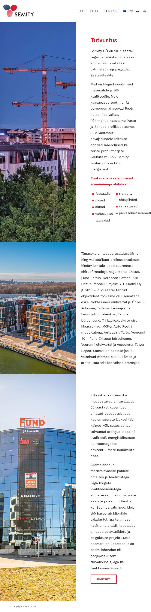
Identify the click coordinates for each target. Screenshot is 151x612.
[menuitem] (82, 11)
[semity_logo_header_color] (23, 11)
